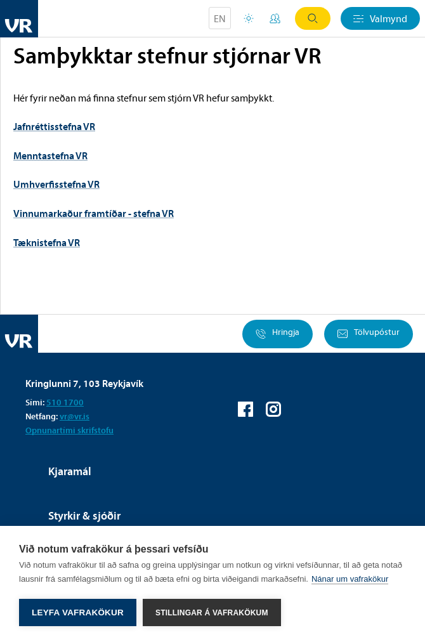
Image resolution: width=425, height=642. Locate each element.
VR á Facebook (245, 409)
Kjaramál (69, 471)
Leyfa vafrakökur (78, 612)
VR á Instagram (273, 409)
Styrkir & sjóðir (84, 515)
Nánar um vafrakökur (349, 579)
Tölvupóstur (368, 334)
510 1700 (65, 402)
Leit (313, 18)
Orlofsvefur (249, 18)
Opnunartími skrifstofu (69, 430)
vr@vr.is (74, 416)
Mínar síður (275, 18)
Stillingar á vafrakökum (211, 612)
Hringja (277, 334)
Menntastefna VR (50, 155)
